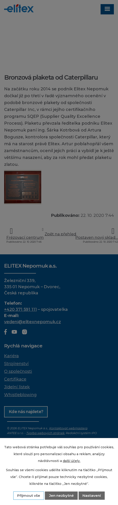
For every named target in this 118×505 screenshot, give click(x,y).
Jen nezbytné (61, 495)
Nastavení (91, 495)
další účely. (71, 461)
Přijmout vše (28, 495)
